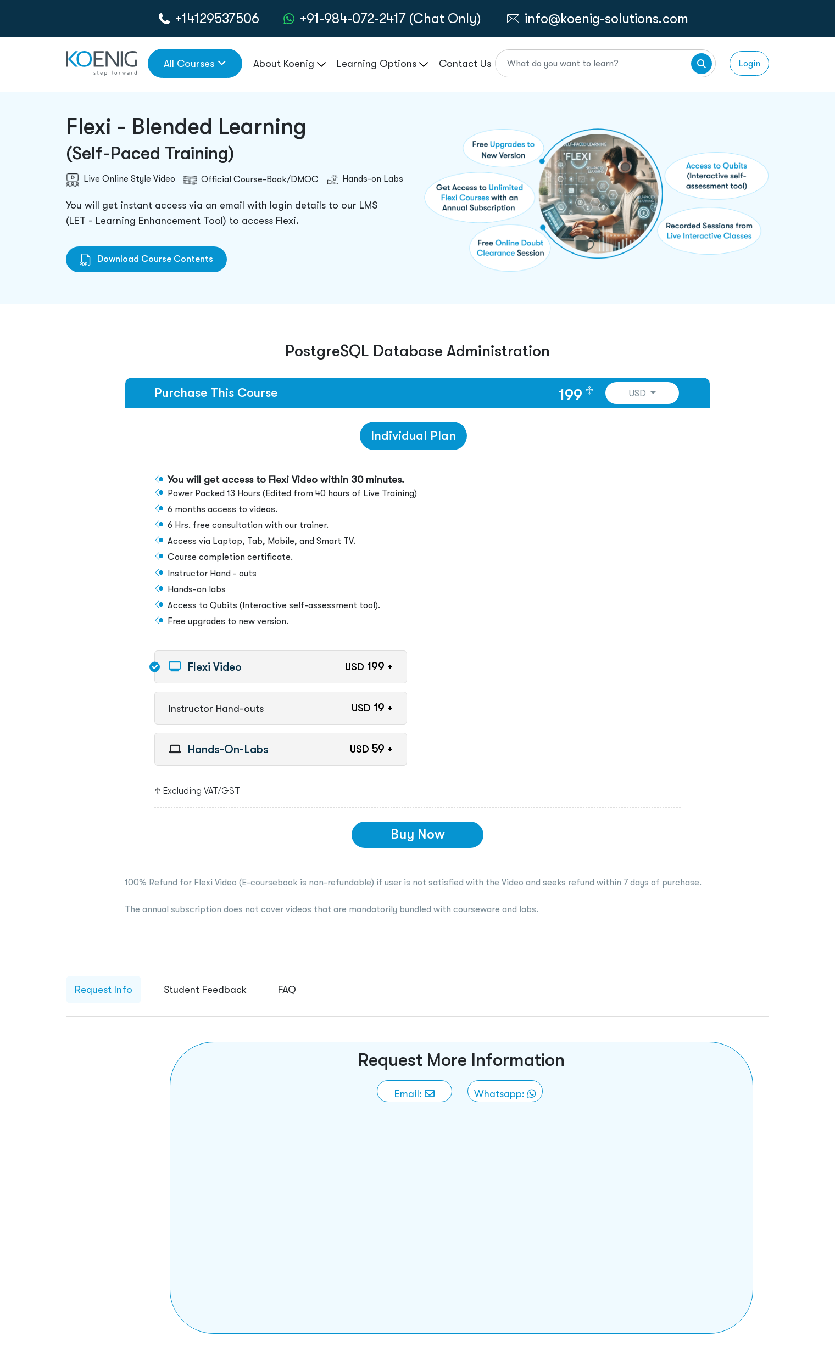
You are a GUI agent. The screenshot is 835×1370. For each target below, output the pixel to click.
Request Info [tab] (103, 989)
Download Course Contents (146, 259)
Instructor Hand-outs (216, 708)
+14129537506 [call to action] (217, 18)
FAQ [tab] (287, 989)
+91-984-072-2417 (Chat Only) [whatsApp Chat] (390, 18)
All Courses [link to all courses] (195, 63)
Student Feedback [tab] (205, 989)
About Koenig (289, 63)
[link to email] (414, 1091)
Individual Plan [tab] (413, 435)
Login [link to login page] (749, 63)
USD (638, 393)
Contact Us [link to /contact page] (465, 63)
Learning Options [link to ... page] (382, 63)
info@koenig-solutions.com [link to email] (606, 18)
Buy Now (418, 834)
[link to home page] (101, 62)
